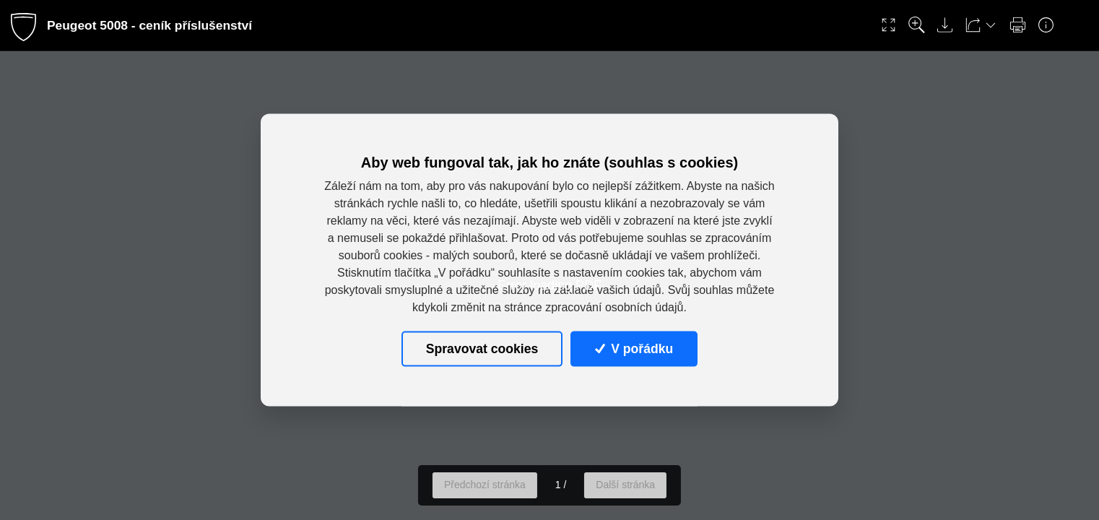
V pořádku (634, 349)
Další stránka (625, 484)
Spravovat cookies (482, 349)
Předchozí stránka (485, 484)
